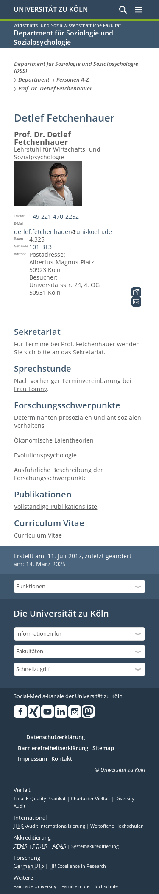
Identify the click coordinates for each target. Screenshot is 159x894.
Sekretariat (88, 352)
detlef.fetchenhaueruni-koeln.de (63, 232)
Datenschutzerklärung (55, 737)
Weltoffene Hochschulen (117, 826)
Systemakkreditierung (95, 846)
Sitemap (103, 748)
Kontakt (61, 758)
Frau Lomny (30, 389)
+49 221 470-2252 (54, 216)
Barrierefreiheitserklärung (53, 748)
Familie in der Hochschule (89, 886)
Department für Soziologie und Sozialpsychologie (63, 37)
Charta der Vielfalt (91, 799)
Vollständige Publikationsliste (55, 507)
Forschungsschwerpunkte (50, 478)
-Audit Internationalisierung (50, 826)
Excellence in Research (77, 866)
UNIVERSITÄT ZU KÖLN (51, 9)
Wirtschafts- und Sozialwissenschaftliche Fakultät (67, 25)
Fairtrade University (36, 886)
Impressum (32, 758)
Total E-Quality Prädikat (40, 799)
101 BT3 (40, 247)
